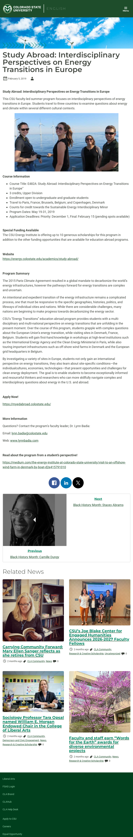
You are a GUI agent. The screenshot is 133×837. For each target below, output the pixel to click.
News (49, 661)
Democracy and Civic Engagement (21, 740)
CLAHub (7, 801)
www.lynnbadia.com (24, 440)
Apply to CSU (9, 818)
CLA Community (36, 661)
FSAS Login (9, 786)
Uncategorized (112, 653)
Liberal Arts (9, 778)
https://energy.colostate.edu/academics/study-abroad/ (40, 259)
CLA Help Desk (10, 809)
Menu (126, 10)
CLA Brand (8, 794)
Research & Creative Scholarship (86, 653)
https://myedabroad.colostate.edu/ (27, 404)
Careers (7, 826)
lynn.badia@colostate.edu (29, 433)
